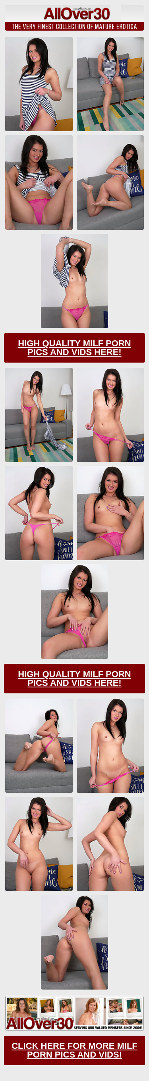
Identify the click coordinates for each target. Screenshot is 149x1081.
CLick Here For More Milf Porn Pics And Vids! (74, 1050)
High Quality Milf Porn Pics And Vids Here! (74, 347)
